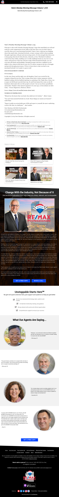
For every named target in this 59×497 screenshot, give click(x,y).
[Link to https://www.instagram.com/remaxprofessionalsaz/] (26, 491)
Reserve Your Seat (34, 133)
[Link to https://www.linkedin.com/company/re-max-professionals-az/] (23, 491)
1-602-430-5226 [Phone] (48, 2)
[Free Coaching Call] (21, 450)
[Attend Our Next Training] (41, 450)
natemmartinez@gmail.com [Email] (46, 467)
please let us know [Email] (33, 458)
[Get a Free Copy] (12, 450)
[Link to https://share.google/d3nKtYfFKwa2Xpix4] (29, 491)
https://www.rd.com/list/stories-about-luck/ (22, 90)
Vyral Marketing (34, 494)
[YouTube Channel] (20, 452)
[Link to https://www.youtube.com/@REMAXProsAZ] (19, 491)
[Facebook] (27, 452)
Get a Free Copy (25, 123)
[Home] (2, 1)
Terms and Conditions (42, 490)
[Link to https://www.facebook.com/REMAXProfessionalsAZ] (21, 491)
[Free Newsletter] (50, 450)
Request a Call (41, 126)
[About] (32, 452)
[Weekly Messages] (38, 452)
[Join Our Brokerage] (30, 450)
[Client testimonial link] (15, 335)
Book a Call (38, 281)
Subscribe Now (24, 136)
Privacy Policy (34, 490)
